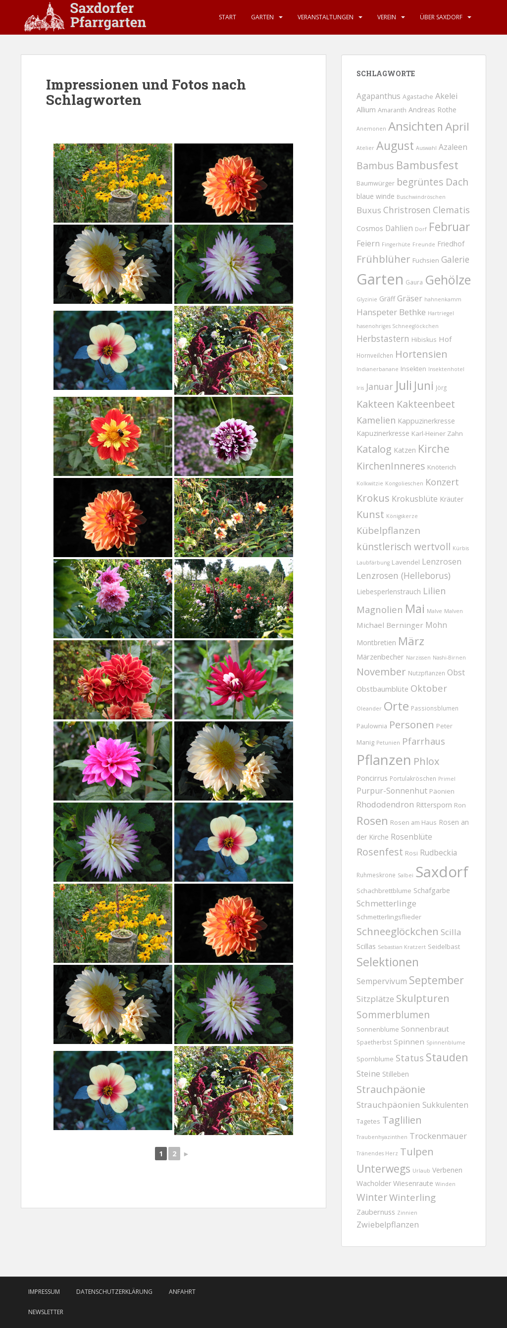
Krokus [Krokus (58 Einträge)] (373, 498)
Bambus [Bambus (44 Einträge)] (375, 165)
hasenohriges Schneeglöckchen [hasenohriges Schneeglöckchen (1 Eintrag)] (397, 326)
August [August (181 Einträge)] (395, 145)
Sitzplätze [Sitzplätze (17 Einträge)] (375, 998)
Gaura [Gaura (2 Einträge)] (414, 282)
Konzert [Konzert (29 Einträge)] (442, 481)
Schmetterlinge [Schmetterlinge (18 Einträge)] (386, 903)
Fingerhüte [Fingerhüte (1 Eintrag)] (396, 244)
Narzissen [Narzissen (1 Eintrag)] (418, 657)
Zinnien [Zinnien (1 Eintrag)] (407, 1212)
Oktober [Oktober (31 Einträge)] (428, 688)
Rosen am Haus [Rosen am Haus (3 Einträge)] (413, 822)
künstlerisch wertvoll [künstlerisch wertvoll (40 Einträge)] (403, 546)
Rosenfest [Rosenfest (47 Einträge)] (379, 851)
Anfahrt (182, 1291)
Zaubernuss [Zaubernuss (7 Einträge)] (375, 1212)
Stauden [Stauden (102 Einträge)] (447, 1057)
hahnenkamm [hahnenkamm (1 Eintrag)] (442, 299)
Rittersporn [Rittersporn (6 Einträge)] (434, 804)
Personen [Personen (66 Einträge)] (411, 724)
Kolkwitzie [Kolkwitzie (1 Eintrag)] (369, 483)
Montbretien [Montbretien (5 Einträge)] (376, 642)
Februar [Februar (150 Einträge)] (449, 227)
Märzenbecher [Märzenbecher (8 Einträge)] (380, 657)
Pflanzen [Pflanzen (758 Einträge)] (383, 760)
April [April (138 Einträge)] (457, 126)
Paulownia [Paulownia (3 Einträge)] (371, 726)
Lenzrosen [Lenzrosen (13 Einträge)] (441, 561)
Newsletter (45, 1312)
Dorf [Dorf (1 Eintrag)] (421, 229)
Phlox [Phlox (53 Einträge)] (426, 761)
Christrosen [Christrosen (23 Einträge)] (407, 210)
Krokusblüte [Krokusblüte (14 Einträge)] (415, 498)
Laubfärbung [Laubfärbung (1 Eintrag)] (373, 562)
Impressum (44, 1291)
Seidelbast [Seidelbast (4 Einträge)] (444, 946)
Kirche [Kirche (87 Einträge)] (434, 448)
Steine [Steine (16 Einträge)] (368, 1073)
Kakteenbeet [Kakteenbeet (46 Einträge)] (426, 404)
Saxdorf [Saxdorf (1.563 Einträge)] (441, 872)
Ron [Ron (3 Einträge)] (460, 805)
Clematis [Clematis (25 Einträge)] (451, 210)
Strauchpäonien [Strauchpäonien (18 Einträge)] (388, 1104)
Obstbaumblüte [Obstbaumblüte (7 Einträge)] (382, 689)
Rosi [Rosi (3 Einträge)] (411, 853)
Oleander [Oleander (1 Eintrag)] (369, 708)
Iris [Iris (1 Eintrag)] (360, 387)
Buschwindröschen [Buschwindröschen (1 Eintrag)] (421, 196)
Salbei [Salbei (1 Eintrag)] (405, 875)
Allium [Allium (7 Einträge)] (366, 109)
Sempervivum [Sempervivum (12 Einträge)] (381, 981)
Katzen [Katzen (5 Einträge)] (405, 450)
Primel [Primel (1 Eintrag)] (447, 778)
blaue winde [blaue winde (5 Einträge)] (375, 196)
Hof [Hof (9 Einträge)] (445, 339)
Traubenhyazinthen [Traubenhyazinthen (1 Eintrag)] (381, 1137)
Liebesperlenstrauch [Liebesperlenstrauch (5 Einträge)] (388, 591)
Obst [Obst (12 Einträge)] (456, 672)
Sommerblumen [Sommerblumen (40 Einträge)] (393, 1014)
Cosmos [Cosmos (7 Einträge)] (369, 228)
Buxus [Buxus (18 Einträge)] (368, 210)
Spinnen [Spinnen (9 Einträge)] (409, 1041)
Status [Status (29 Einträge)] (410, 1057)
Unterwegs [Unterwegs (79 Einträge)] (383, 1169)
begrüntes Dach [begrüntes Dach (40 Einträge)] (432, 182)
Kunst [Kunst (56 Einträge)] (370, 514)
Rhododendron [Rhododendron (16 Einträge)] (385, 804)
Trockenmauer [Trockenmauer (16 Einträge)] (438, 1135)
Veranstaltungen (326, 17)
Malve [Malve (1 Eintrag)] (434, 611)
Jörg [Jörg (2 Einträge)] (441, 387)
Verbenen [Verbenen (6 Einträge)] (447, 1170)
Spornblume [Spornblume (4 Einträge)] (375, 1058)
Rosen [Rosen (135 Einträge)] (372, 820)
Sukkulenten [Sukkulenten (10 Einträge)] (445, 1104)
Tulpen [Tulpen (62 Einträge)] (417, 1151)
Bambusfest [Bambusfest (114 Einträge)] (427, 164)
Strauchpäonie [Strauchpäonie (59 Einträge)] (390, 1089)
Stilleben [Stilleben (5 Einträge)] (395, 1074)
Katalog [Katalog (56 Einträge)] (374, 449)
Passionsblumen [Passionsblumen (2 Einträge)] (434, 708)
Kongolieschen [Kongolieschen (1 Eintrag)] (404, 483)
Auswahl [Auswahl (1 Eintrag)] (426, 147)
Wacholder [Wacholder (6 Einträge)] (373, 1183)
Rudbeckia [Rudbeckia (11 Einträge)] (438, 852)
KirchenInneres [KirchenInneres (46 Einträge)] (390, 466)
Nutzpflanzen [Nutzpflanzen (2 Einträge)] (426, 673)
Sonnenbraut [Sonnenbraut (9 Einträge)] (425, 1029)
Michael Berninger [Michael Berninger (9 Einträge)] (389, 625)
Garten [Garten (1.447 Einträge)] (380, 279)
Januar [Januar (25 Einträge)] (379, 386)
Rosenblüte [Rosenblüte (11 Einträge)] (411, 836)
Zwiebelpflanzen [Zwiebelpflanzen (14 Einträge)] (387, 1224)
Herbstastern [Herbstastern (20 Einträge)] (382, 338)
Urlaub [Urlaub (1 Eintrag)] (421, 1170)
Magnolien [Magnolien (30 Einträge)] (379, 609)
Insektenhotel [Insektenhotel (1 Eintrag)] (446, 369)
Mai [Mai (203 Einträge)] (415, 609)
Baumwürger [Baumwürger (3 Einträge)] (375, 183)
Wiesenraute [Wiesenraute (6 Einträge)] (413, 1183)
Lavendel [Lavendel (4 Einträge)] (406, 562)
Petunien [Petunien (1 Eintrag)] (388, 742)
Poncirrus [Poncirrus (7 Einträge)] (372, 778)
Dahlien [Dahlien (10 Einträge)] (399, 228)
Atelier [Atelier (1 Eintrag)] (365, 147)
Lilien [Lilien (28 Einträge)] (434, 591)
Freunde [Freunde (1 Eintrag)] (423, 244)
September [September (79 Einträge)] (436, 980)
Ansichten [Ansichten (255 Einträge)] (415, 126)
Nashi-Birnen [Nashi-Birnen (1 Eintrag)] (449, 657)
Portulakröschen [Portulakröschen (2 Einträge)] (413, 778)
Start (227, 17)
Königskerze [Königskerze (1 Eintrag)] (402, 516)
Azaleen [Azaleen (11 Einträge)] (453, 147)
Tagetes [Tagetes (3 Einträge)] (368, 1121)
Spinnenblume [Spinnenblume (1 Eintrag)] (445, 1042)
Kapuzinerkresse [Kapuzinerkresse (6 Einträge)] (382, 433)
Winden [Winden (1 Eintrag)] (445, 1184)
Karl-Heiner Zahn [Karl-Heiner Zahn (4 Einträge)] (437, 433)
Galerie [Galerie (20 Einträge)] (455, 259)
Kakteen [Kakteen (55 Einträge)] (375, 404)
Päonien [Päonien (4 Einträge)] (442, 791)
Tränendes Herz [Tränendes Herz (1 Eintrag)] (377, 1153)
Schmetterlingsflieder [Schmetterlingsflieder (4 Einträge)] (388, 916)
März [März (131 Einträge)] (411, 641)
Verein (386, 17)
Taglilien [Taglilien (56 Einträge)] (402, 1120)
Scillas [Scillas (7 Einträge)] (366, 946)
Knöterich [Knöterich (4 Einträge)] (441, 467)
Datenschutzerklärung (114, 1291)
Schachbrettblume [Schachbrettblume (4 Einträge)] (383, 890)
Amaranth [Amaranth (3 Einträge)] (392, 110)
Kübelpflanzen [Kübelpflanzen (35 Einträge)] (388, 530)
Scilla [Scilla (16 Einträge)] (451, 932)
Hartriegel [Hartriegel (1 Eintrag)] (441, 313)
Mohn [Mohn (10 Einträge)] (436, 624)
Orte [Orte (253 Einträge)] (396, 706)
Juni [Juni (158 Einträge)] (424, 385)
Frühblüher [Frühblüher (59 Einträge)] (383, 259)
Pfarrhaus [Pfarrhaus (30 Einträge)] (423, 741)
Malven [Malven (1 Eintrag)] (453, 611)
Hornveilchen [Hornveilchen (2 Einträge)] (374, 355)
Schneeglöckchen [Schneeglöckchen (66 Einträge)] (397, 931)
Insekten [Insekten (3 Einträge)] (413, 369)
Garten (262, 17)
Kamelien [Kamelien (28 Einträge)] (376, 420)
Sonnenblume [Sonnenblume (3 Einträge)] (377, 1029)
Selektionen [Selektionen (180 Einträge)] (387, 962)
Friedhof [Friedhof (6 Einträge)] (450, 243)
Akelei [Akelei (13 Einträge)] (446, 96)
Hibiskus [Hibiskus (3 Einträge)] (424, 339)
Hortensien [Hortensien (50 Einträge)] (421, 354)
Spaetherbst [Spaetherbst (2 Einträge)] (374, 1042)
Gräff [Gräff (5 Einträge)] (387, 298)
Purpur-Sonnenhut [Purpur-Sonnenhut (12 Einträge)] (391, 790)
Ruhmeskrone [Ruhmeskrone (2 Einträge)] (376, 875)
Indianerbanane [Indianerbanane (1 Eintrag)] (377, 369)
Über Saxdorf (441, 17)
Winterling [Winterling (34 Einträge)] (412, 1197)
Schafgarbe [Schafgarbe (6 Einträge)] (431, 890)
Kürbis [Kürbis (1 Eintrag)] (461, 548)
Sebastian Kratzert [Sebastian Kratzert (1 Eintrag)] (402, 947)
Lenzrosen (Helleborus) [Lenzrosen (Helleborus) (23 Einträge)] (403, 575)
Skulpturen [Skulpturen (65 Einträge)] (423, 998)
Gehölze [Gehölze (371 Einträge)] (448, 279)
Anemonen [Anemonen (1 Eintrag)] (371, 128)
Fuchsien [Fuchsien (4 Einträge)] (425, 260)
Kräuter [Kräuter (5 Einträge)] (451, 499)
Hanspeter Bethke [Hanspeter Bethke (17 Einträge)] (391, 312)
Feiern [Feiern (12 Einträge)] (368, 243)
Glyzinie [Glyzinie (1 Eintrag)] (366, 299)
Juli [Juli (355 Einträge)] (403, 385)
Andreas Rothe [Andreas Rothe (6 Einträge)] (432, 109)
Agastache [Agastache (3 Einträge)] (418, 97)
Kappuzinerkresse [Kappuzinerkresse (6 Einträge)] (426, 421)
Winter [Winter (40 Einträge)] (371, 1197)
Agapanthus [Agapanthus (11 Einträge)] (378, 96)
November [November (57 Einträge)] (381, 671)
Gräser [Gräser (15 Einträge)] (409, 298)
